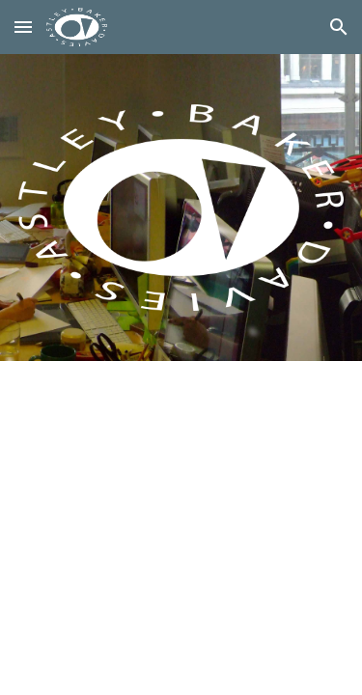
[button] (23, 26)
